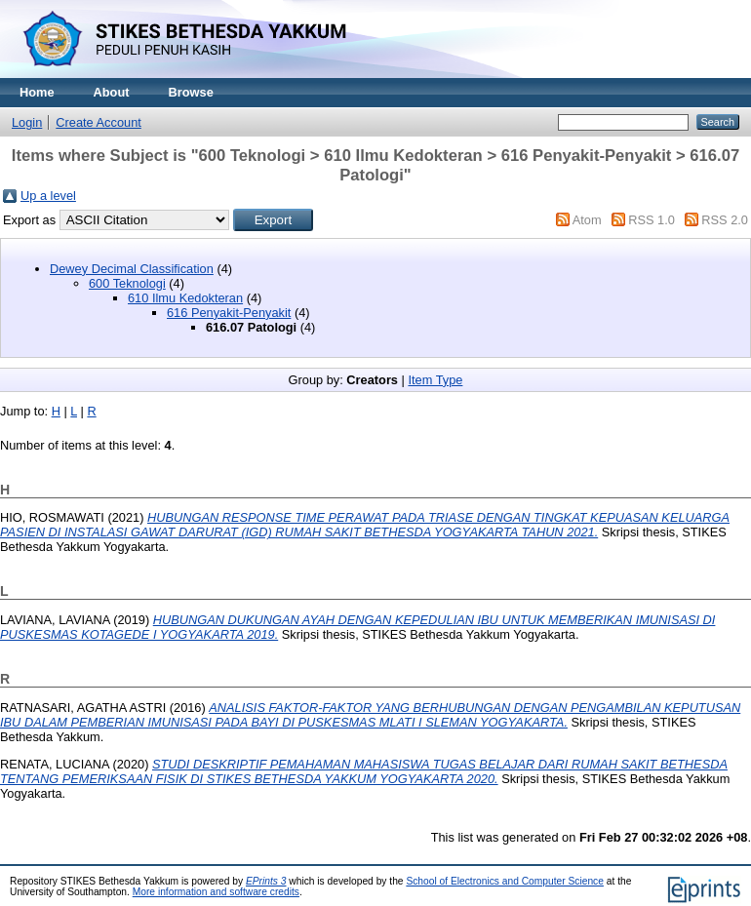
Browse (191, 92)
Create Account (98, 122)
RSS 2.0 (724, 220)
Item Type (435, 380)
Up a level (48, 195)
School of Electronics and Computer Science (505, 881)
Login (27, 122)
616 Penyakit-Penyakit (229, 312)
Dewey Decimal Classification (132, 268)
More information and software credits (216, 891)
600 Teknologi (127, 283)
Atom (587, 220)
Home (37, 92)
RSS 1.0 (651, 220)
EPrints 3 (266, 881)
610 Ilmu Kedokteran (185, 298)
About (112, 92)
